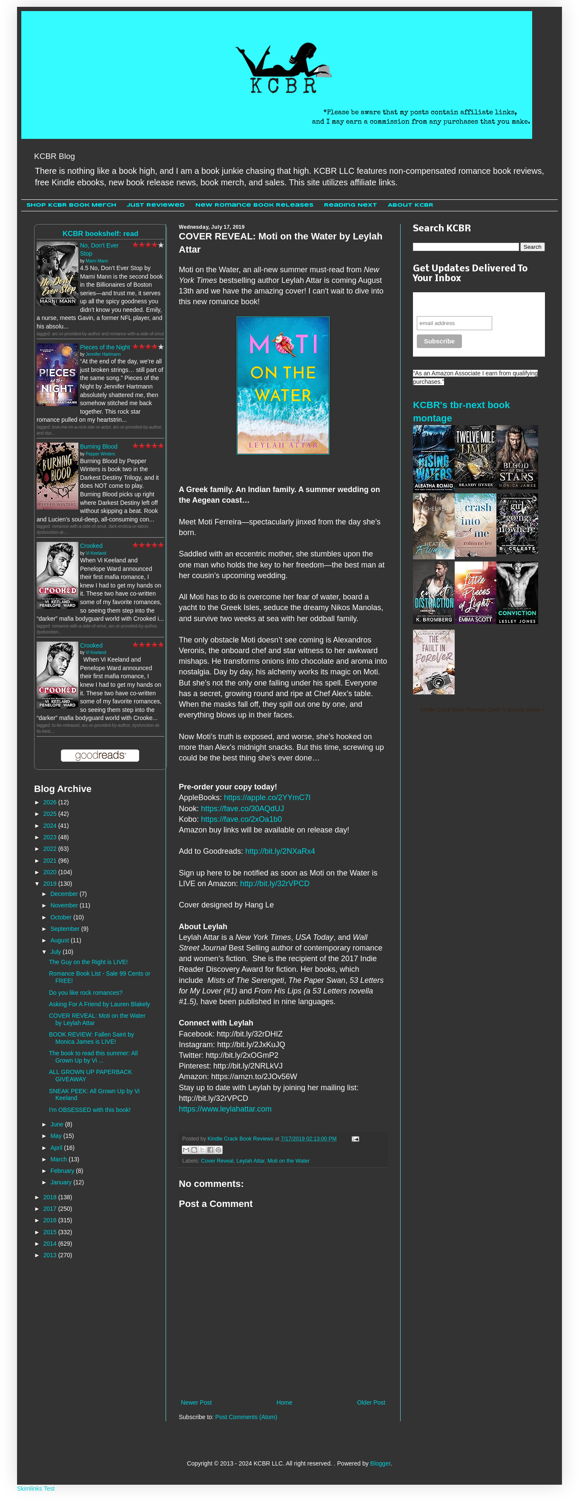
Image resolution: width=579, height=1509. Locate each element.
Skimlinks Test (35, 1488)
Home (284, 1402)
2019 (50, 883)
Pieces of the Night (105, 347)
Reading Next (350, 205)
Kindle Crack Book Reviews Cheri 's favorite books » (482, 710)
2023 (50, 837)
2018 (50, 1197)
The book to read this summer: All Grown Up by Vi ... (93, 1057)
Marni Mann (97, 261)
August (60, 940)
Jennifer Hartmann (103, 354)
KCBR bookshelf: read (100, 234)
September (65, 928)
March (59, 1159)
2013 (50, 1255)
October (61, 917)
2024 (50, 825)
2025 (50, 813)
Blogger (380, 1463)
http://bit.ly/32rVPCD (275, 883)
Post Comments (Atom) (246, 1417)
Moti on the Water (288, 1161)
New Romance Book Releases (254, 205)
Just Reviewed (156, 205)
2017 (50, 1208)
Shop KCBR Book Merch (71, 205)
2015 (50, 1232)
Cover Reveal (217, 1161)
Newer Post (196, 1402)
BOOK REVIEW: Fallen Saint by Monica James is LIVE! (91, 1038)
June (57, 1124)
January (61, 1182)
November (64, 905)
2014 (50, 1243)
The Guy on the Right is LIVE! (88, 962)
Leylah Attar (250, 1161)
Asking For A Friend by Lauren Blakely (99, 1004)
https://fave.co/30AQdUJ (242, 808)
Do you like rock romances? (86, 992)
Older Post (371, 1402)
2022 (50, 848)
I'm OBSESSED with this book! (90, 1109)
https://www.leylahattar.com (225, 1109)
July (56, 951)
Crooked (91, 545)
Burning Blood (99, 446)
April (57, 1147)
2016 (50, 1220)
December (64, 893)
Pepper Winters (100, 454)
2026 (50, 802)
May (56, 1135)
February (63, 1170)
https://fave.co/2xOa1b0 (241, 819)
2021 (50, 860)
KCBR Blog (54, 156)
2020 (50, 872)
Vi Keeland (96, 553)
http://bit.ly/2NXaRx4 (280, 851)
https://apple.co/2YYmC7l (267, 797)
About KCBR (410, 205)
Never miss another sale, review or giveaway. (473, 304)
